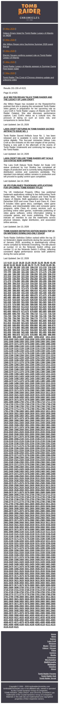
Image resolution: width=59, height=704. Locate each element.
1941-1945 (8, 425)
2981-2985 (40, 520)
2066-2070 (8, 437)
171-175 (43, 272)
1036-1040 (51, 339)
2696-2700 (19, 495)
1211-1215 (51, 355)
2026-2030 (29, 432)
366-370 (16, 288)
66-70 (30, 265)
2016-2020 (8, 432)
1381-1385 (40, 372)
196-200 (34, 274)
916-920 (34, 330)
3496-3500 (19, 569)
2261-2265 (51, 453)
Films (53, 650)
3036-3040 (51, 525)
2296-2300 (19, 458)
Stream (53, 646)
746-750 (51, 316)
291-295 (43, 281)
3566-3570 (8, 576)
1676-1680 (29, 400)
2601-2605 (29, 485)
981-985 (43, 335)
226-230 (34, 277)
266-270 (51, 279)
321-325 (43, 284)
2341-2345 (8, 462)
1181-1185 (40, 353)
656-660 (51, 309)
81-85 (49, 265)
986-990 (51, 335)
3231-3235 (40, 543)
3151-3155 (29, 536)
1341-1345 (8, 369)
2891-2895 (8, 513)
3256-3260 (40, 546)
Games (53, 639)
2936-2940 (51, 516)
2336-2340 (51, 460)
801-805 (43, 321)
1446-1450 (19, 379)
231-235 (43, 277)
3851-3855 (29, 601)
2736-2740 (51, 497)
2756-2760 (40, 499)
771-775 (43, 318)
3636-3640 (51, 580)
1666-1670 (8, 400)
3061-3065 (51, 527)
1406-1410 (40, 374)
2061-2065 (51, 434)
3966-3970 (8, 613)
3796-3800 (19, 597)
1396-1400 (19, 374)
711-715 (43, 314)
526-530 (34, 300)
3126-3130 (29, 534)
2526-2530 (29, 478)
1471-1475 (19, 381)
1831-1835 (40, 413)
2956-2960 (40, 518)
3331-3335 (40, 553)
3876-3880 (29, 604)
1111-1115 (51, 346)
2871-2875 (19, 511)
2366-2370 (8, 464)
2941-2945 (8, 518)
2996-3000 (19, 522)
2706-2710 (40, 495)
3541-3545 (8, 574)
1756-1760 (40, 406)
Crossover (51, 657)
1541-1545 (8, 388)
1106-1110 (40, 346)
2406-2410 (40, 467)
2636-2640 (51, 488)
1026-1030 (29, 339)
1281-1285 (40, 362)
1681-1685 (40, 400)
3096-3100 (19, 532)
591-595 (43, 304)
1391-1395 (8, 374)
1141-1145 (8, 351)
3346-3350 (19, 555)
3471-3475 (19, 567)
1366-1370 (8, 372)
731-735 (25, 316)
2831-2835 (40, 506)
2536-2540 (51, 478)
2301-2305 (29, 458)
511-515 (7, 300)
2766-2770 (8, 502)
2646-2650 (19, 490)
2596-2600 (19, 485)
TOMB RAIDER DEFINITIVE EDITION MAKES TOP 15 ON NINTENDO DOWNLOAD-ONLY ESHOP (29, 232)
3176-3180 (29, 539)
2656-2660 (40, 490)
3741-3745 (8, 592)
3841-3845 (8, 601)
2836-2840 (51, 506)
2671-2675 (19, 492)
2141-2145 (8, 444)
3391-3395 (8, 560)
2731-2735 (40, 497)
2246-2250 (19, 453)
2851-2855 (29, 509)
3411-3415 (51, 560)
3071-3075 (19, 529)
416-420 (51, 290)
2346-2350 (19, 462)
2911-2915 (51, 513)
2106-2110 (40, 439)
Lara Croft (51, 641)
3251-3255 (29, 546)
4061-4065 (51, 620)
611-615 (25, 307)
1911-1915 (51, 420)
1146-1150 (19, 351)
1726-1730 (29, 404)
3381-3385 (40, 557)
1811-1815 (51, 411)
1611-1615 (51, 393)
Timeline (52, 667)
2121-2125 (19, 441)
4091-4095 (8, 625)
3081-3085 (40, 529)
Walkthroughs (50, 662)
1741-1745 (8, 406)
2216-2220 (8, 451)
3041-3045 (8, 527)
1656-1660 (40, 397)
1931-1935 (40, 423)
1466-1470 (8, 381)
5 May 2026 (9, 62)
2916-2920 (8, 516)
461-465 (25, 295)
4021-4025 (19, 618)
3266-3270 (8, 548)
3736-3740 (51, 590)
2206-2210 (40, 448)
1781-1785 (40, 409)
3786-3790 (51, 594)
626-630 (51, 307)
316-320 (34, 284)
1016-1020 (8, 339)
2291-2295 (8, 458)
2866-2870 (8, 511)
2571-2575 (19, 483)
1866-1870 (8, 418)
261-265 (43, 279)
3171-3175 (19, 539)
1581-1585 (40, 390)
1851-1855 (29, 416)
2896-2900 (19, 513)
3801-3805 (29, 597)
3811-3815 (51, 597)
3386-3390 (51, 557)
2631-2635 (40, 488)
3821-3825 (19, 599)
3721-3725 (19, 590)
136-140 (34, 270)
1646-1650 (19, 397)
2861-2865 (51, 509)
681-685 (43, 311)
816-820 (16, 323)
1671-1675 (19, 400)
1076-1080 (29, 344)
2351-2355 (29, 462)
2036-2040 (51, 432)
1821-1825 (19, 413)
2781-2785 (40, 502)
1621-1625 (19, 395)
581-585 (25, 304)
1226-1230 (29, 358)
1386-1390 (51, 372)
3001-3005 (29, 522)
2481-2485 (40, 474)
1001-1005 (28, 337)
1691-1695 (8, 402)
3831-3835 (40, 599)
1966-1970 (8, 427)
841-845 (7, 325)
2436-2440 (51, 469)
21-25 (27, 263)
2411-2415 (51, 467)
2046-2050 (19, 434)
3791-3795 (8, 597)
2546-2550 (19, 481)
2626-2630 (29, 488)
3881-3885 (40, 604)
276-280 (16, 281)
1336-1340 (51, 367)
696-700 (16, 314)
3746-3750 (19, 592)
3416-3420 (8, 562)
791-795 (25, 321)
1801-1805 (29, 411)
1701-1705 (29, 402)
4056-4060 (40, 620)
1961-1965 (51, 425)
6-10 (10, 263)
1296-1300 (19, 365)
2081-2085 (40, 437)
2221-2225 (19, 451)
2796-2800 (19, 504)
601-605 (7, 307)
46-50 (6, 265)
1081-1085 (40, 344)
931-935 (7, 332)
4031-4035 (40, 618)
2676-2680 (29, 492)
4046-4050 (19, 620)
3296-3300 (19, 550)
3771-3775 (19, 594)
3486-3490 (51, 567)
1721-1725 (19, 404)
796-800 (34, 321)
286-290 (34, 281)
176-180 (51, 272)
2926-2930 (29, 516)
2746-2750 (19, 499)
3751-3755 (29, 592)
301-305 (7, 284)
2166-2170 (8, 446)
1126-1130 (29, 348)
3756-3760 (40, 592)
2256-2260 (40, 453)
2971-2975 (19, 520)
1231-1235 (40, 358)
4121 (16, 627)
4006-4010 (40, 615)
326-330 (51, 284)
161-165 (25, 272)
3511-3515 (51, 569)
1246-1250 (19, 360)
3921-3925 (19, 608)
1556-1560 (40, 388)
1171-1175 (19, 353)
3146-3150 (19, 536)
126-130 (16, 270)
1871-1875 (19, 418)
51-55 (12, 265)
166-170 (34, 272)
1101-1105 (29, 346)
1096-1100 (19, 346)
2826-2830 (29, 506)
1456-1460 (40, 379)
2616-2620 (8, 488)
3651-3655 (29, 583)
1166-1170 (8, 353)
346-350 (34, 286)
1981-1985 (40, 427)
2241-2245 (8, 453)
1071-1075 (19, 344)
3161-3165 (51, 536)
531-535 (43, 300)
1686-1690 (51, 400)
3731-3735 (40, 590)
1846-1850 (19, 416)
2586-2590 (51, 483)
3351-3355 (29, 555)
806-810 (51, 321)
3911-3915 (51, 606)
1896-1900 (19, 420)
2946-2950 (19, 518)
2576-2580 (29, 483)
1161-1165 (51, 351)
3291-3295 (8, 550)
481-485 (7, 297)
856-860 (34, 325)
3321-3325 (19, 553)
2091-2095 (8, 439)
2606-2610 (40, 485)
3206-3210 (40, 541)
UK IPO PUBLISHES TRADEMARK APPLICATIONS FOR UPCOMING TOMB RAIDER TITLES (28, 186)
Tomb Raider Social (47, 678)
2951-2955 (29, 518)
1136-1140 (51, 348)
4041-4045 (8, 620)
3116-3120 (8, 534)
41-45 (52, 263)
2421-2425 (19, 469)
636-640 (16, 309)
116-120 (51, 267)
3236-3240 (51, 543)
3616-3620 (8, 580)
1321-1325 (19, 367)
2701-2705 (29, 495)
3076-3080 (29, 529)
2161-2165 (51, 444)
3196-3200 (19, 541)
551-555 (25, 302)
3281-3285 (40, 548)
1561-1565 (51, 388)
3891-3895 (8, 606)
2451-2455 (29, 471)
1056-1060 (40, 342)
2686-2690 (51, 492)
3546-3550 (19, 574)
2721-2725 (19, 497)
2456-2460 (40, 471)
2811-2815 (51, 504)
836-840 (51, 323)
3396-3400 (19, 560)
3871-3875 (19, 604)
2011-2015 (51, 430)
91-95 (9, 267)
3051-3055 (29, 527)
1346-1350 (19, 369)
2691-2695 (8, 495)
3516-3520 (8, 571)
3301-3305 (29, 550)
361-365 (7, 288)
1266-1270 (8, 362)
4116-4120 (8, 627)
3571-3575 (19, 576)
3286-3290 (51, 548)
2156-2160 (40, 444)
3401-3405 (29, 560)
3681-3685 (40, 585)
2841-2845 (8, 509)
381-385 (43, 288)
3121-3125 (19, 534)
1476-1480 (29, 381)
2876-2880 (29, 511)
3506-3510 (40, 569)
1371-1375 (19, 372)
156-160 (16, 272)
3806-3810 (40, 597)
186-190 (16, 274)
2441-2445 (8, 471)
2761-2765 (51, 499)
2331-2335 (40, 460)
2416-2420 (8, 469)
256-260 (34, 279)
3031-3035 (40, 525)
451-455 (7, 295)
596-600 (51, 304)
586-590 (34, 304)
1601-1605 (29, 393)
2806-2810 (40, 504)
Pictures (52, 644)
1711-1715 (51, 402)
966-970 (16, 335)
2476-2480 (29, 474)
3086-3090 (51, 529)
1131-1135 (40, 348)
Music (45, 646)
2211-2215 (51, 448)
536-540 (51, 300)
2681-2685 (40, 492)
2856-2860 (40, 509)
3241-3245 (8, 546)
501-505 (43, 297)
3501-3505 (29, 569)
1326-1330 (29, 367)
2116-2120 (8, 441)
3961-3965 (51, 611)
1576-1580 (29, 390)
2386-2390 (51, 464)
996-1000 (17, 337)
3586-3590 (51, 576)
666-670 (16, 311)
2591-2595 (8, 485)
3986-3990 (51, 613)
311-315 (25, 284)
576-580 (16, 304)
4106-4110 (40, 625)
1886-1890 (51, 418)
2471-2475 (19, 474)
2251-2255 (29, 453)
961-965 (7, 335)
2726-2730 (29, 497)
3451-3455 (29, 564)
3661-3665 (51, 583)
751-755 (7, 318)
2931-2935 (40, 516)
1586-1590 (51, 390)
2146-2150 (19, 444)
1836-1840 (51, 413)
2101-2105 (29, 439)
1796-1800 (19, 411)
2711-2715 (51, 495)
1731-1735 (40, 404)
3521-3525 (19, 571)
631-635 (7, 309)
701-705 (25, 314)
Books (53, 655)
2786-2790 (51, 502)
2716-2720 (8, 497)
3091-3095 (8, 532)
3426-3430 (29, 562)
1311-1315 (51, 365)
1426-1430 (29, 376)
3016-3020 (8, 525)
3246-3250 (19, 546)
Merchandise (50, 660)
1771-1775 (19, 409)
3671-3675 (19, 585)
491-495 (25, 297)
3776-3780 (29, 594)
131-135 (25, 270)
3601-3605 (29, 578)
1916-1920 (8, 423)
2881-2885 (40, 511)
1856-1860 (40, 416)
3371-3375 (19, 557)
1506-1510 (40, 383)
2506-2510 (40, 476)
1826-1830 (29, 413)
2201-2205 (29, 448)
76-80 (43, 265)
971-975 (25, 335)
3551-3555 (29, 574)
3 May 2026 (9, 73)
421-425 (7, 293)
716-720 (51, 314)
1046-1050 (19, 342)
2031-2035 (40, 432)
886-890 (34, 328)
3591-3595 (8, 578)
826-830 (34, 323)
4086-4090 (51, 622)
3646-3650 (19, 583)
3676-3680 (29, 585)
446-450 (51, 293)
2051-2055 (29, 434)
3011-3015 (51, 522)
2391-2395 (8, 467)
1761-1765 (51, 406)
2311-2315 (51, 458)
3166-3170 (8, 539)
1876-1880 (29, 418)
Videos (45, 648)
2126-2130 (29, 441)
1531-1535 (40, 386)
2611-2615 (51, 485)
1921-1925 (19, 423)
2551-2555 (29, 481)
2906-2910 (40, 513)
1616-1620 (8, 395)
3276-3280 (29, 548)
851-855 (25, 325)
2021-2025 (19, 432)
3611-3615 (51, 578)
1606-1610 (40, 393)
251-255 (25, 279)
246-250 (16, 279)
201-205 (43, 274)
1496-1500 (19, 383)
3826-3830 (29, 599)
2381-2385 (40, 464)
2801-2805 (29, 504)
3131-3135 (40, 534)
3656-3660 (40, 583)
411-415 (43, 290)
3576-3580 (29, 576)
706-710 (34, 314)
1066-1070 (8, 344)
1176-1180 (29, 353)
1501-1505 (29, 383)
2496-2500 (19, 476)
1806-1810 (40, 411)
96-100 (17, 267)
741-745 (43, 316)
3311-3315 (51, 550)
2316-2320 (8, 460)
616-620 (34, 307)
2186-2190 (51, 446)
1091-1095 (8, 346)
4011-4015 (51, 615)
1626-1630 (29, 395)
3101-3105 (29, 532)
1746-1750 (19, 406)
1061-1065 (51, 342)
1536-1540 (51, 386)
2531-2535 (40, 478)
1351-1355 (29, 369)
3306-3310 (40, 550)
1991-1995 (8, 430)
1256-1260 (40, 360)
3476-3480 (29, 567)
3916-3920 (8, 608)
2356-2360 (40, 462)
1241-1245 (8, 360)
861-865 (43, 325)
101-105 (25, 267)
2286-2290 (51, 455)
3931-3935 (40, 608)
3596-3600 (19, 578)
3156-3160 (40, 536)
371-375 (25, 288)
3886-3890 (51, 604)
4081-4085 (40, 622)
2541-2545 (8, 481)
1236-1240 (51, 358)
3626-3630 (29, 580)
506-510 (51, 297)
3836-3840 (51, 599)
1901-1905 (29, 420)
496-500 (34, 297)
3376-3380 (29, 557)
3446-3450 (19, 564)
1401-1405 (29, 374)
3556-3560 (40, 574)
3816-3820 (8, 599)
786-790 (16, 321)
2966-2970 (8, 520)
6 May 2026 (9, 51)
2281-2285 (40, 455)
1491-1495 (8, 383)
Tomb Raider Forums (47, 674)
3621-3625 (19, 580)
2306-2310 (40, 458)
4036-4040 (51, 618)
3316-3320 (8, 553)
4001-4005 (29, 615)
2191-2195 (8, 448)
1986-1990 (51, 427)
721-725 (7, 316)
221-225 (25, 277)
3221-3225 (19, 543)
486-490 (16, 297)
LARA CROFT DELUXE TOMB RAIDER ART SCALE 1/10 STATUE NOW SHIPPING (28, 159)
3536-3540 (51, 571)
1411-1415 (51, 374)
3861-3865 (51, 601)
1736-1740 (51, 404)
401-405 (25, 290)
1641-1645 (8, 397)
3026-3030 (29, 525)
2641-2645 (8, 490)
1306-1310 (40, 365)
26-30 (34, 263)
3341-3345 (8, 555)
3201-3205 (29, 541)
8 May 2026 (9, 29)
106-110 (34, 267)
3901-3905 (29, 606)
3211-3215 (51, 541)
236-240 (51, 277)
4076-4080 (29, 622)
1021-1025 (19, 339)
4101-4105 (29, 625)
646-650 (34, 309)
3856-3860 (40, 601)
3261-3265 (51, 546)
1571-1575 (19, 390)
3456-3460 (40, 564)
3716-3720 (8, 590)
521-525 (25, 300)
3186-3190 (51, 539)
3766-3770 (8, 594)
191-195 (25, 274)
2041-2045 (8, 434)
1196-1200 (19, 355)
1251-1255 (29, 360)
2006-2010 (40, 430)
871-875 (7, 328)
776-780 (51, 318)
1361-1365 (51, 369)
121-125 (7, 270)
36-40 (46, 263)
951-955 (43, 332)
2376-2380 (29, 464)
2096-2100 (19, 439)
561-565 (43, 302)
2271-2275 (19, 455)
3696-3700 (19, 587)
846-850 (16, 325)
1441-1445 (8, 379)
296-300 (51, 281)
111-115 (43, 267)
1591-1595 (8, 393)
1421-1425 (19, 376)
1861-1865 (51, 416)
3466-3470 (8, 567)
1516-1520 (8, 386)
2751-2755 (29, 499)
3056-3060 (40, 527)
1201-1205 (29, 355)
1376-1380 (29, 372)
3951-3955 (29, 611)
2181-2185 (40, 446)
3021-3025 (19, 525)
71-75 (36, 265)
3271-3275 (19, 548)
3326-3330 (29, 553)
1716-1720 (8, 404)
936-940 (16, 332)
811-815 (7, 323)
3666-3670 (8, 585)
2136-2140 (51, 441)
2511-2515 (51, 476)
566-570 (51, 302)
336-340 (16, 286)
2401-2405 (29, 467)
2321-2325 (19, 460)
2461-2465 (51, 471)
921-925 (43, 330)
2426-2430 (29, 469)
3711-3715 (51, 587)
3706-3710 (40, 587)
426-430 (16, 293)
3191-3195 (8, 541)
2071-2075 (19, 437)
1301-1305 (29, 365)
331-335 (7, 286)
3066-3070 (8, 529)
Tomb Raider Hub (48, 676)
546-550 (16, 302)
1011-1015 (51, 337)
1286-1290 (51, 362)
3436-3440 (51, 562)
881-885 (25, 328)
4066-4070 (8, 622)
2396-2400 (19, 467)
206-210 (51, 274)
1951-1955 (29, 425)
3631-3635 (40, 580)
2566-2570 (8, 483)
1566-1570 (8, 390)
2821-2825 (19, 506)
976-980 (34, 335)
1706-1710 (40, 402)
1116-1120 (8, 348)
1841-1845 (8, 416)
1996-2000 (19, 430)
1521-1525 (19, 386)
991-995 (7, 337)
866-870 (51, 325)
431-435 (25, 293)
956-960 (51, 332)
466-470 (34, 295)
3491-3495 (8, 569)
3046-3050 (19, 527)
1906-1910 (40, 420)
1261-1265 (51, 360)
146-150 (51, 270)
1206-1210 (40, 355)
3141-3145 (8, 536)
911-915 (25, 330)
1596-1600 (19, 393)
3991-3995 (8, 615)
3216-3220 (8, 543)
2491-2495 (8, 476)
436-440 (34, 293)
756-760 (16, 318)
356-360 (51, 286)
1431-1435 (40, 376)
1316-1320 (8, 367)
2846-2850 (19, 509)
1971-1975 (19, 427)
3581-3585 (40, 576)
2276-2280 (29, 455)
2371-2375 (19, 464)
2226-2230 (29, 451)
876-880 (16, 328)
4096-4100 (19, 625)
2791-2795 (8, 504)
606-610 (16, 307)
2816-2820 (8, 506)
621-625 (43, 307)
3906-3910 (40, 606)
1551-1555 (29, 388)
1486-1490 (51, 381)
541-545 (7, 302)
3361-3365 (51, 555)
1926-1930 (29, 423)
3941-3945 (8, 611)
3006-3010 (40, 522)
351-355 (43, 286)
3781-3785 (40, 594)
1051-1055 (29, 342)
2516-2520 (8, 478)
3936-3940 (51, 608)
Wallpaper (52, 664)
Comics (52, 653)
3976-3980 (29, 613)
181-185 (7, 274)
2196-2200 (19, 448)
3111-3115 (51, 532)
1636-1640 (51, 395)
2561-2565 (51, 481)
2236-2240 (51, 451)
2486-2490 (51, 474)
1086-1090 (51, 344)
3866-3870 (8, 604)
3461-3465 (51, 564)
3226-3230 (29, 543)
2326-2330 (29, 460)
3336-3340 (51, 553)
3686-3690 (51, 585)
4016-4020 (8, 618)
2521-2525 (19, 478)
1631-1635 (40, 395)
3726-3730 (29, 590)
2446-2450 (19, 471)
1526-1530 (29, 386)
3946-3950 (19, 611)
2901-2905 (29, 513)
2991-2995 (8, 522)
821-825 (25, 323)
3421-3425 (19, 562)
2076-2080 (29, 437)
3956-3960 (40, 611)
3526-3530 (29, 571)
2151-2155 (29, 444)
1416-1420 (8, 376)
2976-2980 (29, 520)
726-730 (16, 316)
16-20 (21, 263)
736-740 (34, 316)
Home (53, 634)
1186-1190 (51, 353)
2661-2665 (51, 490)
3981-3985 (40, 613)
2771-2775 (19, 502)
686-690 (51, 311)
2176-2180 (29, 446)
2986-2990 (51, 520)
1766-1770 (8, 409)
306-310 (16, 284)
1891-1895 (8, 420)
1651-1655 (29, 397)
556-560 (34, 302)
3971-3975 (19, 613)
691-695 (7, 314)
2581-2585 (40, 483)
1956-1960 (40, 425)
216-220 (16, 277)
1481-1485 (40, 381)
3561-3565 (51, 574)
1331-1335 (40, 367)
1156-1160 (40, 351)
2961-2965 (51, 518)
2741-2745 (8, 499)
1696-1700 (19, 402)
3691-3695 (8, 587)
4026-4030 (29, 618)
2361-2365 (51, 462)
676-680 (34, 311)
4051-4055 (29, 620)
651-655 (43, 309)
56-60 (18, 265)
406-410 (34, 290)
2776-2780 (29, 502)
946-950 (34, 332)
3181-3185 (40, 539)
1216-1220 (8, 358)
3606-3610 (40, 578)
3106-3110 (40, 532)
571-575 (7, 304)
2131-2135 (40, 441)
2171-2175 (19, 446)
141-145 (43, 270)
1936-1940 (51, 423)
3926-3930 (29, 608)
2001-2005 (29, 430)
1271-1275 (19, 362)
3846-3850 (19, 601)
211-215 (7, 277)
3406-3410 (40, 560)
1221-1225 (19, 358)
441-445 (43, 293)
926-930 (51, 330)
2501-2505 (29, 476)
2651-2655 (29, 490)
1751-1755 (29, 406)
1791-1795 (8, 411)
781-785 (7, 321)
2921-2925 (19, 516)
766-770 (34, 318)
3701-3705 (29, 587)
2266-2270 (8, 455)
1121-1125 (19, 348)
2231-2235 (40, 451)
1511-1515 (51, 383)
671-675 (25, 311)
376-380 (34, 288)
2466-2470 (8, 474)
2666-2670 (8, 492)
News (53, 637)
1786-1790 (51, 409)
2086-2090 (51, 437)
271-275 (7, 281)
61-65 (24, 265)
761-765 (25, 318)
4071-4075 (19, 622)
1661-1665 (51, 397)
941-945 (25, 332)
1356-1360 (40, 369)
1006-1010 (39, 337)
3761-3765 (51, 592)
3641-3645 (8, 583)
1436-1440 (51, 376)
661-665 (7, 311)
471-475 (43, 295)
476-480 (51, 295)
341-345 (25, 286)
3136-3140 (51, 534)
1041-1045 (8, 342)
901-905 (7, 330)
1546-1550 (19, 388)
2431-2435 (40, 469)
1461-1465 (51, 379)
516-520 (16, 300)
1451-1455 (29, 379)
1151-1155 (29, 351)
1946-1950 (19, 425)
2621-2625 (19, 488)
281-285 (25, 281)
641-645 (25, 309)
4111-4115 (51, 625)
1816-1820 (8, 413)
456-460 (16, 295)
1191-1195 (8, 355)
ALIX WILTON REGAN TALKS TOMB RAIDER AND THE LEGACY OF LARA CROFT (28, 98)
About (53, 669)
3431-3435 (40, 562)
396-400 (16, 290)
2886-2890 (51, 511)
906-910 (16, 330)
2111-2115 (51, 439)
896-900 (51, 328)
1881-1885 (40, 418)
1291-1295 (8, 365)
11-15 (15, 263)
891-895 (43, 328)
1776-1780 (29, 409)
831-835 (43, 323)
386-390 (51, 288)
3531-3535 (40, 571)
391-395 (7, 290)
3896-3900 (19, 606)
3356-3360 (40, 555)
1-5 (5, 263)
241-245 (7, 279)
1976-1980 (29, 427)
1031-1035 (40, 339)
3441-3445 (8, 564)
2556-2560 (40, 481)
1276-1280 (29, 362)
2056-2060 (40, 434)
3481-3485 (40, 567)
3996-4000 (19, 615)
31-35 (40, 263)
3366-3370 (8, 557)
